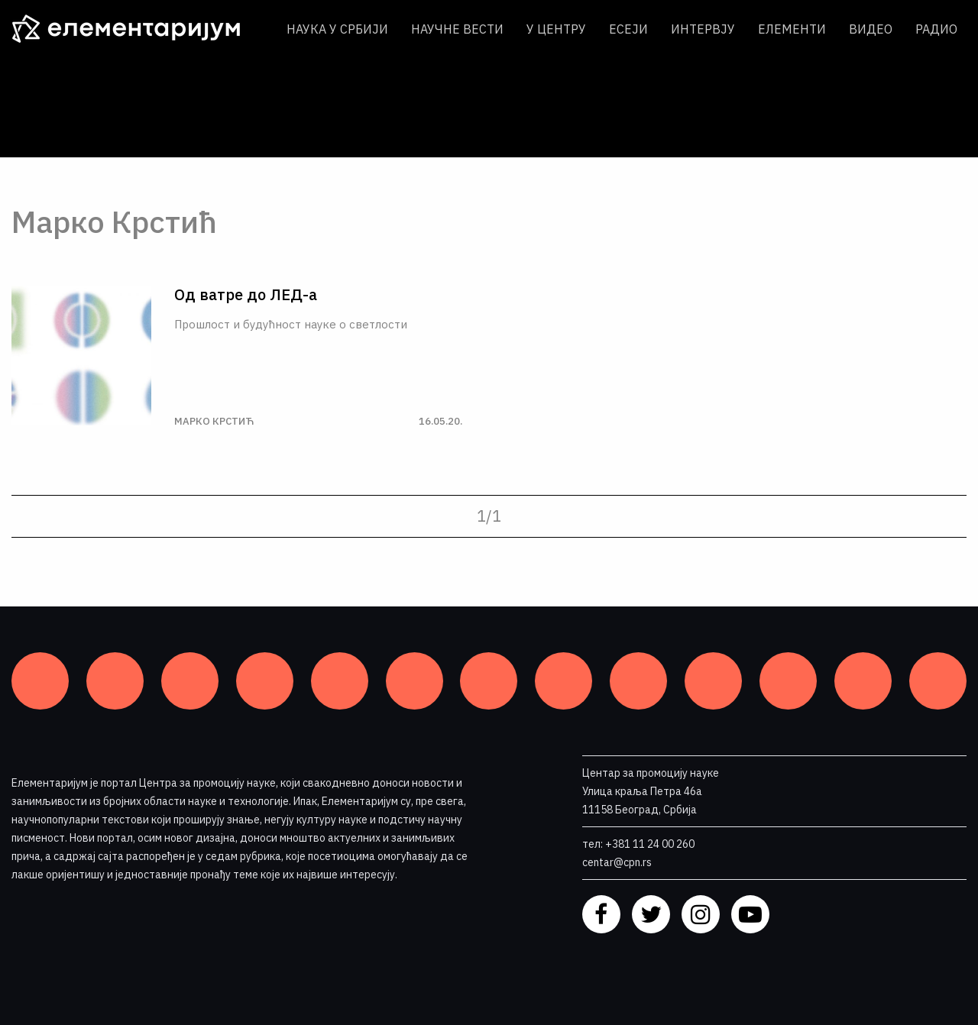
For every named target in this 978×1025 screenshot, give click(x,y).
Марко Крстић (214, 421)
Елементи (792, 29)
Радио (936, 29)
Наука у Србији (337, 29)
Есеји (628, 29)
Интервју (703, 29)
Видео (870, 29)
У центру (556, 29)
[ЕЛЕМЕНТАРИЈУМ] (137, 29)
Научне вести (457, 29)
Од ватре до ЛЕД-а (245, 295)
